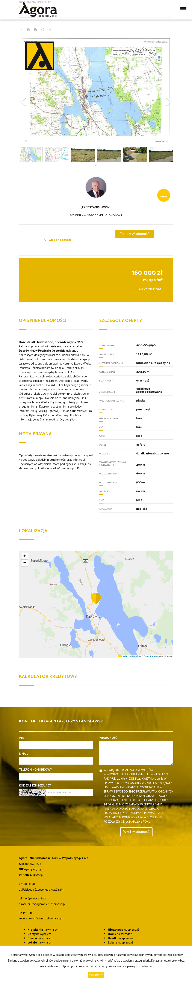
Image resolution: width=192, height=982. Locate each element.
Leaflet (123, 656)
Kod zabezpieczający (35, 786)
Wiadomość (108, 738)
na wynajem (43, 929)
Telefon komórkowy (35, 770)
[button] (30, 92)
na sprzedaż (123, 929)
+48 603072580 (57, 240)
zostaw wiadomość (134, 234)
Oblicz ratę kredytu (151, 289)
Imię (21, 738)
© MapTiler (135, 656)
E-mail (23, 754)
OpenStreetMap (152, 656)
